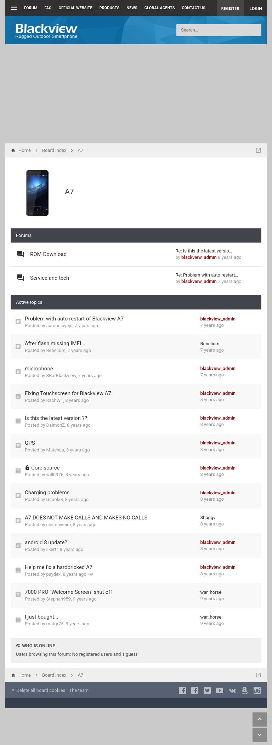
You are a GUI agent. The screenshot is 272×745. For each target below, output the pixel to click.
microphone (39, 368)
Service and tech (49, 278)
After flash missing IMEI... (55, 343)
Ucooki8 (54, 499)
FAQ (48, 8)
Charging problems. (48, 492)
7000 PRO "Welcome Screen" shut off (68, 592)
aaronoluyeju (59, 325)
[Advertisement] (136, 93)
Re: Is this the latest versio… (204, 251)
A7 (69, 191)
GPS (30, 443)
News (131, 8)
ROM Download (48, 254)
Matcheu (55, 450)
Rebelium (56, 350)
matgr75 (55, 623)
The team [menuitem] (79, 690)
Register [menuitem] (230, 8)
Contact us (193, 8)
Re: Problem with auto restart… (207, 275)
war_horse (211, 592)
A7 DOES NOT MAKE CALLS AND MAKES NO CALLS (86, 517)
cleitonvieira (58, 524)
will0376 (54, 474)
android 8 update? (46, 542)
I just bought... (41, 617)
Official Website (75, 8)
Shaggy (208, 517)
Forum (31, 8)
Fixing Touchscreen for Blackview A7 (68, 393)
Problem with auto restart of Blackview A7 (74, 318)
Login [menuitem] (255, 8)
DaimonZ (55, 425)
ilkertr (52, 549)
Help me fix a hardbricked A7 (58, 567)
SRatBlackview (61, 375)
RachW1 (54, 400)
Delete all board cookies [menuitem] (38, 690)
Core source (45, 468)
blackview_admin (199, 257)
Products (110, 8)
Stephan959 (58, 599)
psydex (53, 574)
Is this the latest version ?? (56, 418)
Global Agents (159, 8)
